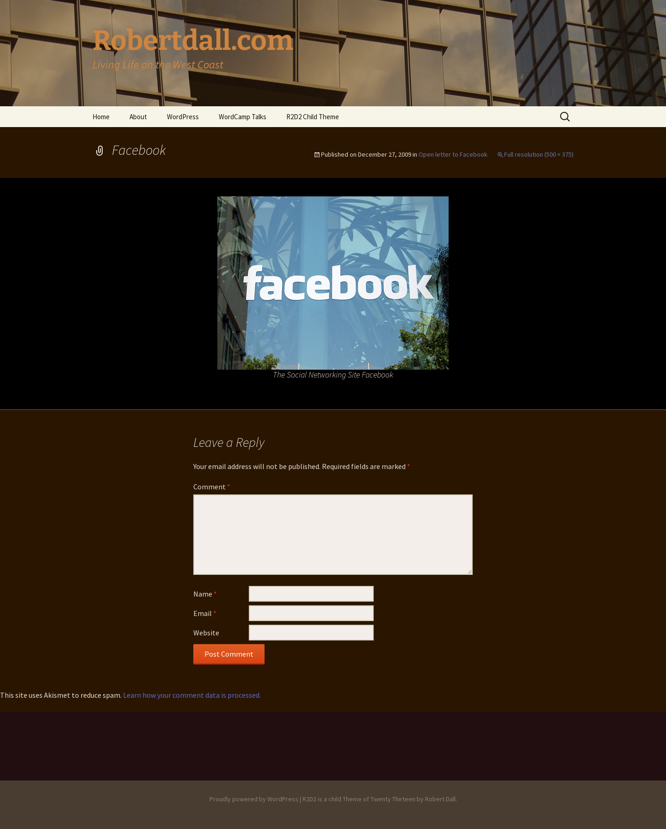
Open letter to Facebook (453, 154)
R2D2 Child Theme (312, 116)
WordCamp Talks (242, 116)
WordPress (183, 116)
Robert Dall (440, 799)
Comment (211, 486)
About (138, 116)
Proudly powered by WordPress (254, 799)
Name (205, 593)
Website (206, 632)
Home (101, 116)
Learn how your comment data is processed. (192, 695)
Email (204, 613)
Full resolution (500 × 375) (539, 154)
